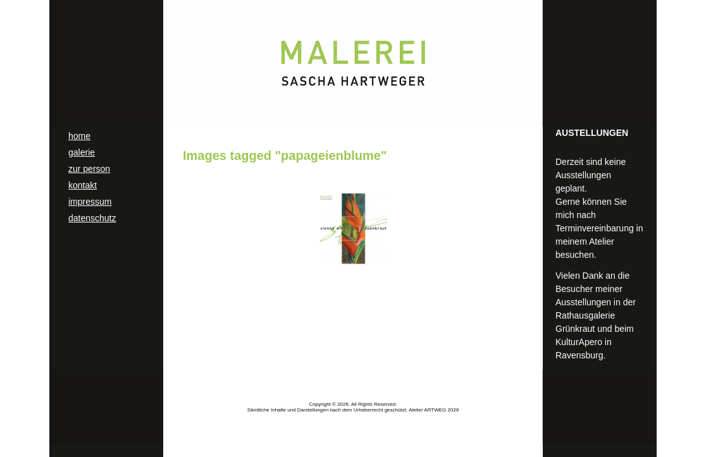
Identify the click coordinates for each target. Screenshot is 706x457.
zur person (89, 169)
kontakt (82, 185)
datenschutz (92, 218)
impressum (89, 202)
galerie (81, 152)
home (79, 136)
